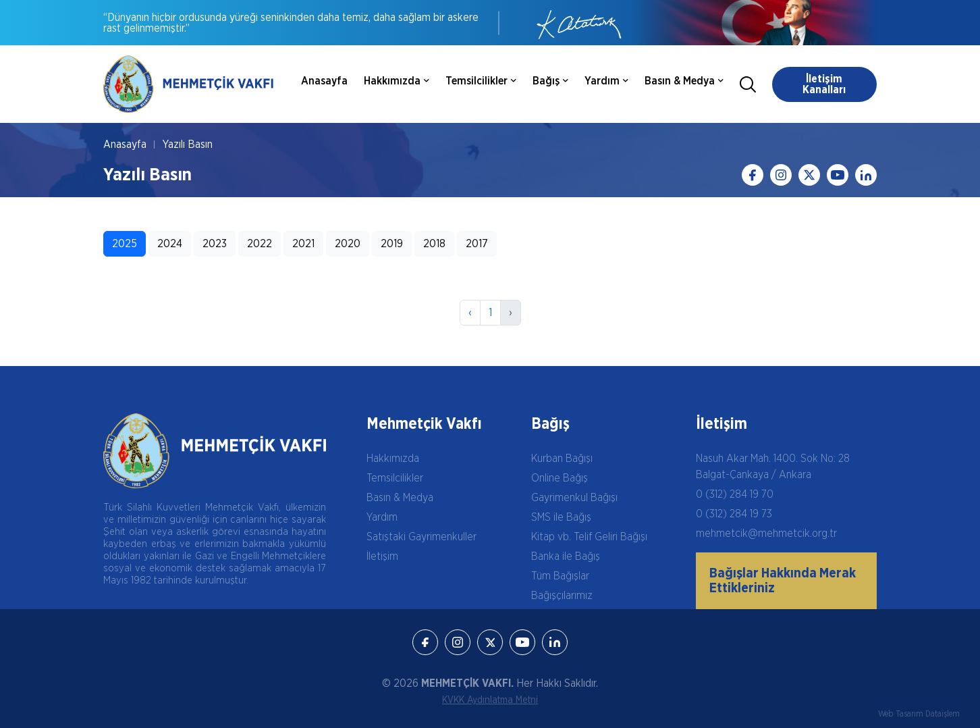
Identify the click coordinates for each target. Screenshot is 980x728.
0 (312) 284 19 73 (734, 514)
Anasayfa (324, 81)
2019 (392, 243)
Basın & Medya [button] (684, 81)
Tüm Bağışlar (560, 576)
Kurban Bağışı (562, 458)
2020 (347, 243)
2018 (434, 243)
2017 (477, 243)
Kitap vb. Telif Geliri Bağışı (589, 536)
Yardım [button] (606, 81)
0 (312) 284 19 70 (734, 494)
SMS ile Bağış (561, 517)
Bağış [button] (550, 81)
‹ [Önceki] (470, 312)
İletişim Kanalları (824, 84)
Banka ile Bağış (565, 556)
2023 (214, 243)
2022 (259, 243)
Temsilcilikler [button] (480, 81)
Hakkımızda (392, 458)
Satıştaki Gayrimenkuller (421, 536)
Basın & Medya (399, 497)
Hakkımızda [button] (396, 81)
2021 (303, 243)
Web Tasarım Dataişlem (919, 714)
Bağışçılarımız (562, 595)
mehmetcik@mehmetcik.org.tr (766, 533)
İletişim (382, 556)
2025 (124, 243)
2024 (169, 243)
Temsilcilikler (394, 478)
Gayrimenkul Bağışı (574, 497)
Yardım (382, 517)
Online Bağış (559, 478)
